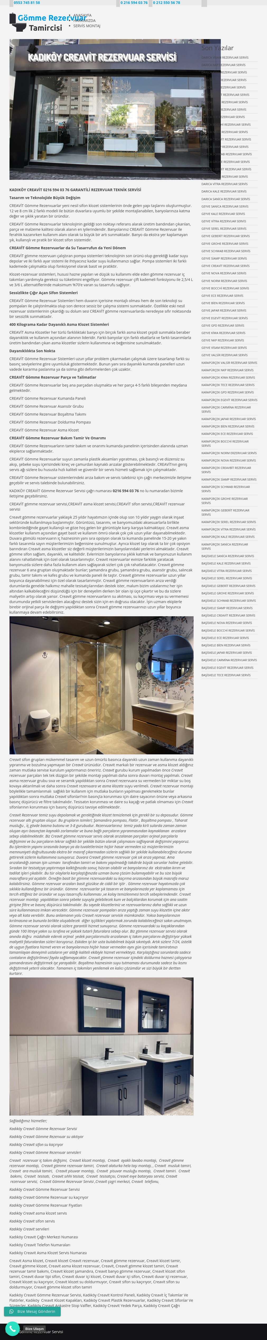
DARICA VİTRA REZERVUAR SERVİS (225, 184)
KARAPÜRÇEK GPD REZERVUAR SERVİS (228, 392)
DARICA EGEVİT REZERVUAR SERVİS (225, 95)
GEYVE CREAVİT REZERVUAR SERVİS (226, 266)
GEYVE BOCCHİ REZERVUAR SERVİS (225, 288)
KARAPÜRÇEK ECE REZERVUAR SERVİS (227, 434)
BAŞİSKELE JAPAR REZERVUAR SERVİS (227, 653)
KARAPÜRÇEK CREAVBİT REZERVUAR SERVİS (226, 470)
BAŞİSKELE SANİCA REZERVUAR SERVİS (228, 556)
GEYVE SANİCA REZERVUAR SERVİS (225, 206)
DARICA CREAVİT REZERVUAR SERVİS (226, 139)
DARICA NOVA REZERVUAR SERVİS (225, 132)
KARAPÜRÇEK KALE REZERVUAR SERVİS (228, 537)
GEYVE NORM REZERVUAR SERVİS (224, 281)
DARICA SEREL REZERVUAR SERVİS (225, 176)
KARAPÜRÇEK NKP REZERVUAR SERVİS (228, 370)
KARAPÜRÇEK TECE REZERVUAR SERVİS (228, 385)
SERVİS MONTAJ (86, 25)
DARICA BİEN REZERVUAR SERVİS (224, 109)
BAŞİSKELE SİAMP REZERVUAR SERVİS (227, 608)
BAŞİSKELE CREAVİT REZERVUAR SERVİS (228, 615)
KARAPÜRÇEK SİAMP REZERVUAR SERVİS (229, 479)
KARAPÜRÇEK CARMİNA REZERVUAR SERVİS (226, 409)
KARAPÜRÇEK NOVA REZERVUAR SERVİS (229, 460)
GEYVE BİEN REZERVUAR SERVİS (223, 303)
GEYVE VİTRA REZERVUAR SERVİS (224, 221)
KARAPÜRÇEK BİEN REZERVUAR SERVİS (228, 426)
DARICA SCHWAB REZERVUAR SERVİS (227, 154)
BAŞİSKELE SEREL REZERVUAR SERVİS (227, 578)
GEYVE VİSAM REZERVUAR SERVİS (224, 348)
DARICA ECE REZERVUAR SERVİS (223, 117)
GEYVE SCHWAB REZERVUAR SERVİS (226, 251)
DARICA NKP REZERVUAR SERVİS (224, 65)
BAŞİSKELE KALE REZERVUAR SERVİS (226, 563)
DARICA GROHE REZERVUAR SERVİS (226, 162)
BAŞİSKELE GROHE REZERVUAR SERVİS (228, 593)
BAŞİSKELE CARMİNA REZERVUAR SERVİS (229, 660)
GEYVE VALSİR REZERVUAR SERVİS (225, 355)
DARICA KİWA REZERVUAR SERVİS (224, 72)
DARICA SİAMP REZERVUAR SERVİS (225, 147)
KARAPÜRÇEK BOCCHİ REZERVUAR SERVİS (225, 443)
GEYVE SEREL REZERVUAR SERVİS (224, 229)
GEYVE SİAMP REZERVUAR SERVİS (224, 258)
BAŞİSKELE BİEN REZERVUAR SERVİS (226, 645)
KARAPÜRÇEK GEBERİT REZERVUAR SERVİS (225, 512)
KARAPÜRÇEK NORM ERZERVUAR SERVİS (229, 453)
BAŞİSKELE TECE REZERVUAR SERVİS (226, 675)
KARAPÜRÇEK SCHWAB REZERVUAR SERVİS (226, 489)
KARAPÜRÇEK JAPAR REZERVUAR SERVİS (229, 419)
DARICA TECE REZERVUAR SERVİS (224, 80)
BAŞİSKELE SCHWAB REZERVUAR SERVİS (229, 601)
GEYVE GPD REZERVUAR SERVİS (223, 325)
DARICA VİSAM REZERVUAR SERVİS (225, 57)
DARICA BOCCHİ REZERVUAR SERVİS (226, 124)
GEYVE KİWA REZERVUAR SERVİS (223, 333)
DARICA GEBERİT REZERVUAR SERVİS (226, 169)
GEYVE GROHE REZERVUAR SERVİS (225, 244)
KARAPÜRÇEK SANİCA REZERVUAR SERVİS (225, 546)
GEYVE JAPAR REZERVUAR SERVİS (224, 310)
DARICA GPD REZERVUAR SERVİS (224, 87)
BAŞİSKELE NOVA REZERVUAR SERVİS (227, 623)
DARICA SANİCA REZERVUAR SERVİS (226, 199)
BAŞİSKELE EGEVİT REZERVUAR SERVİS (228, 668)
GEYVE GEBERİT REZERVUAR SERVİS (226, 236)
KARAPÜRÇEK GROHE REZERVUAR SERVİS (225, 501)
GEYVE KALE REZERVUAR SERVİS (223, 214)
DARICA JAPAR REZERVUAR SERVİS (225, 102)
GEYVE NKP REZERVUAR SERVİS (223, 340)
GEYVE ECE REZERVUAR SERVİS (222, 296)
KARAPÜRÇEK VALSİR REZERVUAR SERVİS (229, 363)
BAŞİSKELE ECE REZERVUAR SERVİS (225, 638)
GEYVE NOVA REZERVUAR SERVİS (224, 273)
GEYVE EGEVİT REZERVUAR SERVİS (225, 318)
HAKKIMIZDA (84, 20)
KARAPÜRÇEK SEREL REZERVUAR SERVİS (229, 522)
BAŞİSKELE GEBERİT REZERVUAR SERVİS (228, 586)
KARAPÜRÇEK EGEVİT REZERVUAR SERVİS (229, 400)
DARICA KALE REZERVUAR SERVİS (224, 191)
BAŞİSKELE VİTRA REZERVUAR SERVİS (227, 571)
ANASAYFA (82, 15)
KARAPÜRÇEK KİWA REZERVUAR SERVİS (228, 377)
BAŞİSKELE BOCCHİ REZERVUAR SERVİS (228, 630)
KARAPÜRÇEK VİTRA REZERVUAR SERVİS (229, 529)
